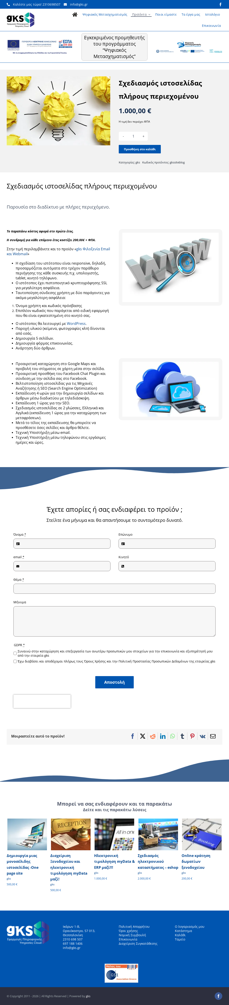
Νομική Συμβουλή (132, 935)
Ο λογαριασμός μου (189, 926)
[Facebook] (133, 736)
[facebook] (220, 4)
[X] (143, 736)
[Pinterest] (192, 736)
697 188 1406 (73, 943)
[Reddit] (153, 736)
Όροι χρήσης (128, 931)
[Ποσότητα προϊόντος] (133, 136)
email (18, 557)
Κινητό (124, 557)
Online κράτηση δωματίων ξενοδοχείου (196, 861)
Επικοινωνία (128, 939)
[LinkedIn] (163, 736)
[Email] (213, 736)
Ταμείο (180, 939)
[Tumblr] (182, 736)
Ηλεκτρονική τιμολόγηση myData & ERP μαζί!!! (114, 861)
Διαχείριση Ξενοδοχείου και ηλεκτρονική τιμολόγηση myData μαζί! (68, 867)
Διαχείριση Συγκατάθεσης (138, 943)
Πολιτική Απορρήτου (134, 926)
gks (138, 162)
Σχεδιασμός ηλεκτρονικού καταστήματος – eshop (158, 861)
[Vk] (202, 736)
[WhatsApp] (172, 736)
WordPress (76, 323)
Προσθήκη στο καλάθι (140, 149)
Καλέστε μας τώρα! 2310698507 (33, 4)
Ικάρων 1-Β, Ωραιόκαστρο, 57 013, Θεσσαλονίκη (79, 930)
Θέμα (18, 579)
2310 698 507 (73, 939)
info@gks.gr (76, 4)
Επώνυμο (125, 534)
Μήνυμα (19, 602)
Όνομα (19, 534)
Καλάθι (180, 935)
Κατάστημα (183, 931)
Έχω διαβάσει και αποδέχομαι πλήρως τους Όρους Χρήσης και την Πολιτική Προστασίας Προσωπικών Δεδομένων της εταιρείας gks (116, 661)
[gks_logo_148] (20, 14)
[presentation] (42, 701)
